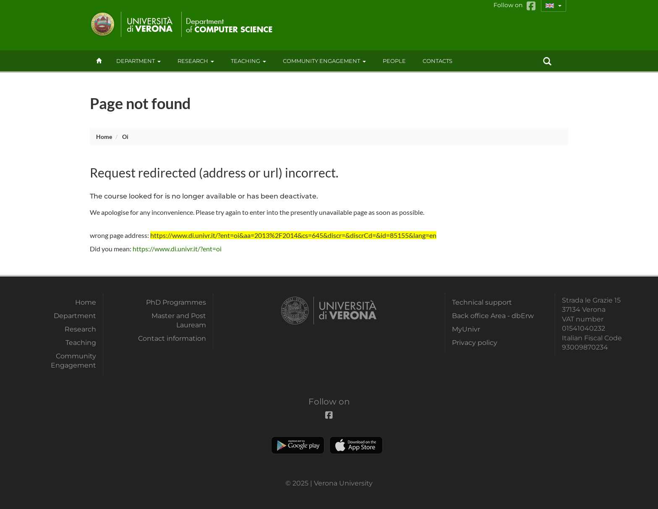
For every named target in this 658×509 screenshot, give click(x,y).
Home (104, 136)
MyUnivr (466, 329)
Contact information (172, 338)
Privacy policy (474, 343)
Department (138, 60)
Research (196, 60)
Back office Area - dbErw (493, 316)
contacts (437, 60)
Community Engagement (324, 60)
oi (125, 136)
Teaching (248, 60)
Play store (298, 445)
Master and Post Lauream (178, 320)
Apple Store (356, 445)
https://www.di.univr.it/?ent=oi (177, 249)
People (394, 60)
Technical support (482, 302)
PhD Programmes (176, 302)
